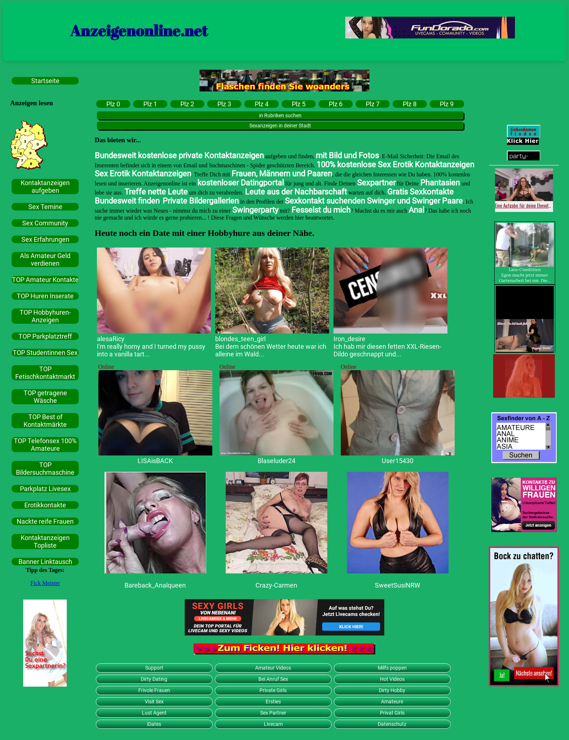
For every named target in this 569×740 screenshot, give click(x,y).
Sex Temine (45, 206)
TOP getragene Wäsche (45, 396)
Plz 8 (410, 104)
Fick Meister (45, 583)
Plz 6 (336, 104)
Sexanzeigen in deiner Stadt (280, 125)
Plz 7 (373, 104)
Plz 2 (187, 104)
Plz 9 (447, 104)
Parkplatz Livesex (45, 488)
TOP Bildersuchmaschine (45, 468)
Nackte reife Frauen (45, 521)
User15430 (397, 461)
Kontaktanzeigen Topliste (45, 541)
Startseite (45, 81)
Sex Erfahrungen (45, 239)
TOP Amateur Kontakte (45, 279)
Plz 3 (224, 104)
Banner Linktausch (45, 561)
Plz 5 (299, 104)
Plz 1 (150, 104)
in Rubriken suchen (280, 115)
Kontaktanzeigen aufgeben (45, 186)
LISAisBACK (155, 461)
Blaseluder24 (276, 461)
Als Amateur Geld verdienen (45, 259)
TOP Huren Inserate (45, 296)
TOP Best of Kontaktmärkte (45, 420)
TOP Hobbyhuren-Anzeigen (45, 316)
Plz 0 (113, 104)
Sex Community (45, 223)
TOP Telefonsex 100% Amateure (45, 444)
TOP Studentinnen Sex (45, 352)
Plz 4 (262, 104)
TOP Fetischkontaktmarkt (45, 372)
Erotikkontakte (45, 505)
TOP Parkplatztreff (45, 336)
